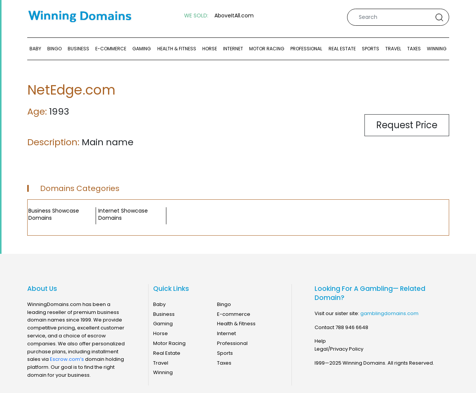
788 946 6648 (351, 327)
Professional (306, 48)
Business (78, 48)
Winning (437, 48)
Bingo (54, 48)
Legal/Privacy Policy (339, 349)
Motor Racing (266, 48)
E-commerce (110, 48)
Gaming (141, 48)
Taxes (414, 48)
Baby (35, 48)
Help (320, 341)
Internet (233, 48)
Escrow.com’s (67, 359)
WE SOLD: (196, 15)
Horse (209, 48)
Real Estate (342, 48)
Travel (393, 48)
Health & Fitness (176, 48)
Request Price (406, 125)
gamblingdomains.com (389, 313)
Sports (370, 48)
